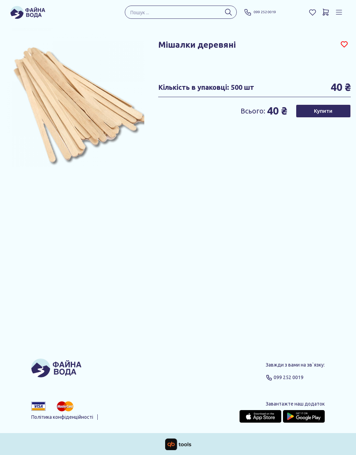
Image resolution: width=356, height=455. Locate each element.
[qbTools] (178, 444)
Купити (323, 111)
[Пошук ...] (228, 12)
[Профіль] (339, 12)
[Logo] (56, 371)
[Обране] (312, 12)
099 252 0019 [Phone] (264, 12)
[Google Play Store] (304, 416)
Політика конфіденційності (62, 417)
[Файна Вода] (27, 12)
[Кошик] (326, 12)
